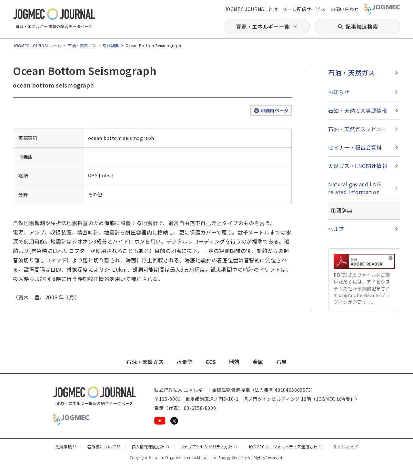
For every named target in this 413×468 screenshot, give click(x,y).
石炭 (281, 362)
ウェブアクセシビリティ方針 (208, 446)
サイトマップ (345, 446)
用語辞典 (111, 45)
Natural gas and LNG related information (354, 188)
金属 (258, 362)
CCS (211, 362)
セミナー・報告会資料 (355, 147)
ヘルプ (336, 229)
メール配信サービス (304, 9)
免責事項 (66, 446)
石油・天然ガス (82, 45)
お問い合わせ (344, 9)
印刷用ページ (270, 110)
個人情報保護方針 (150, 446)
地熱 (234, 362)
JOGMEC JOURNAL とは (251, 9)
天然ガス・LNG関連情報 (358, 166)
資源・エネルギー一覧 (262, 26)
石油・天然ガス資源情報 (357, 110)
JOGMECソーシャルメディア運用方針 (285, 446)
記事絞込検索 (362, 26)
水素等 (184, 362)
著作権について (104, 446)
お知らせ (339, 92)
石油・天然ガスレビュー (357, 129)
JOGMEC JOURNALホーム (37, 45)
